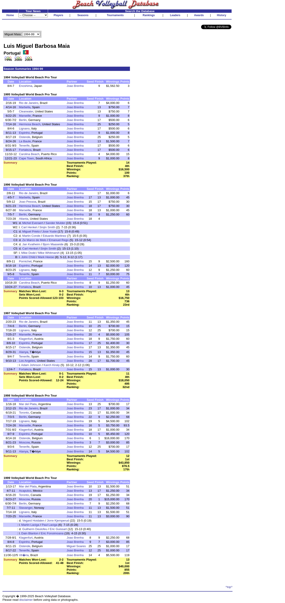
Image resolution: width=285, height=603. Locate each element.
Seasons (82, 15)
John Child (28, 257)
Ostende (24, 137)
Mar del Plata (28, 404)
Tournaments (115, 15)
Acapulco (25, 490)
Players (58, 15)
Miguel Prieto (31, 231)
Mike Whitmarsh (49, 252)
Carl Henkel (29, 227)
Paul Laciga (49, 524)
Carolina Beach (29, 154)
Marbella (24, 107)
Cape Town (26, 158)
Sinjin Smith (47, 227)
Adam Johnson (31, 365)
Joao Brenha (75, 86)
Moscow (24, 442)
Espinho (24, 132)
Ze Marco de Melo (34, 240)
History (221, 15)
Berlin (22, 120)
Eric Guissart (58, 529)
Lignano (24, 128)
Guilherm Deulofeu (34, 529)
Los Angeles (27, 360)
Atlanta (23, 218)
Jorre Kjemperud (58, 520)
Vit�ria (23, 555)
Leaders (175, 15)
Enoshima (25, 86)
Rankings (149, 15)
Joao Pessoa (27, 201)
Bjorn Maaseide (53, 244)
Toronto (24, 412)
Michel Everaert (32, 223)
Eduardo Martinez (54, 235)
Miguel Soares (76, 546)
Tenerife (24, 145)
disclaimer (26, 599)
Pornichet (25, 261)
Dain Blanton (29, 533)
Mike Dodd (28, 252)
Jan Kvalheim (31, 244)
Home (10, 15)
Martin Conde (31, 235)
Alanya (23, 352)
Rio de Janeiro (28, 103)
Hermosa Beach (29, 124)
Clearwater (26, 111)
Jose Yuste (49, 231)
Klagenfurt (26, 338)
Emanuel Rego (59, 240)
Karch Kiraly (52, 365)
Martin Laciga (30, 524)
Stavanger (25, 507)
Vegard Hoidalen (33, 520)
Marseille (25, 115)
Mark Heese (46, 257)
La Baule (25, 141)
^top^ (229, 587)
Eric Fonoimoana (52, 533)
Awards (199, 15)
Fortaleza (25, 149)
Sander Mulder (55, 223)
